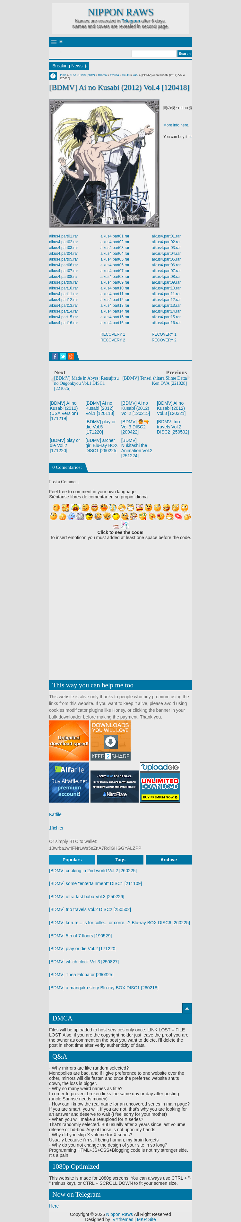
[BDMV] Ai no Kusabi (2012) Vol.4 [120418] (119, 87)
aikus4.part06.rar (63, 265)
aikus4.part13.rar (63, 305)
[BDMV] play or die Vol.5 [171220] (100, 427)
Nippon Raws (120, 12)
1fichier (56, 827)
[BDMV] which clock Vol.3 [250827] (84, 961)
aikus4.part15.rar (63, 317)
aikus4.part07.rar (63, 271)
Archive (168, 859)
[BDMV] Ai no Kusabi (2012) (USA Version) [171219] (64, 410)
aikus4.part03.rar (63, 247)
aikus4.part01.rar (63, 236)
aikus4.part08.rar (63, 276)
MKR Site (146, 1219)
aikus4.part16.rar (63, 323)
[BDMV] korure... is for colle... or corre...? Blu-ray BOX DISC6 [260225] (119, 922)
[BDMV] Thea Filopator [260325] (81, 974)
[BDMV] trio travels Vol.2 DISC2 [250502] (173, 427)
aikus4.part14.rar (63, 311)
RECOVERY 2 (112, 340)
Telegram (130, 20)
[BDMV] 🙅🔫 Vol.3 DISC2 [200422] (135, 427)
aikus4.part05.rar (63, 259)
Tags (120, 859)
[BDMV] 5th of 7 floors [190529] (80, 935)
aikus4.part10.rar (63, 288)
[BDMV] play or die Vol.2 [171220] (65, 445)
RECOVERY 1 (112, 334)
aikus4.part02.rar (63, 242)
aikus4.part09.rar (63, 282)
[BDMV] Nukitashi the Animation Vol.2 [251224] (136, 448)
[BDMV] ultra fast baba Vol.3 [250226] (86, 896)
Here (54, 1206)
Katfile (55, 814)
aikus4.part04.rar (63, 253)
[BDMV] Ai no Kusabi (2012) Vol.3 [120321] (171, 408)
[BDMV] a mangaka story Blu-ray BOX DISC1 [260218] (104, 987)
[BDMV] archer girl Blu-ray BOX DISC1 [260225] (101, 445)
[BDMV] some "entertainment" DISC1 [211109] (95, 883)
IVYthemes (122, 1219)
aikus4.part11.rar (63, 294)
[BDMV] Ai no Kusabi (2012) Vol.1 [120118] (99, 408)
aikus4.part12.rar (63, 299)
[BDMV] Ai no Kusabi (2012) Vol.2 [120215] (135, 408)
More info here (175, 125)
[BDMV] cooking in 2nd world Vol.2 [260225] (93, 870)
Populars (72, 859)
